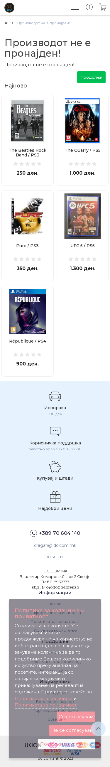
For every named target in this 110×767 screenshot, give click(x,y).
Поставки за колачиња (66, 744)
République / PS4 (27, 341)
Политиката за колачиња (43, 698)
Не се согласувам (72, 730)
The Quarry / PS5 (83, 150)
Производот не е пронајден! (43, 23)
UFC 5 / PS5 (82, 245)
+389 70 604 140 (55, 533)
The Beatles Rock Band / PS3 (27, 153)
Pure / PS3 (27, 245)
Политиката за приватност (46, 705)
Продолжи (91, 77)
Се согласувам (76, 716)
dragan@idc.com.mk (55, 545)
